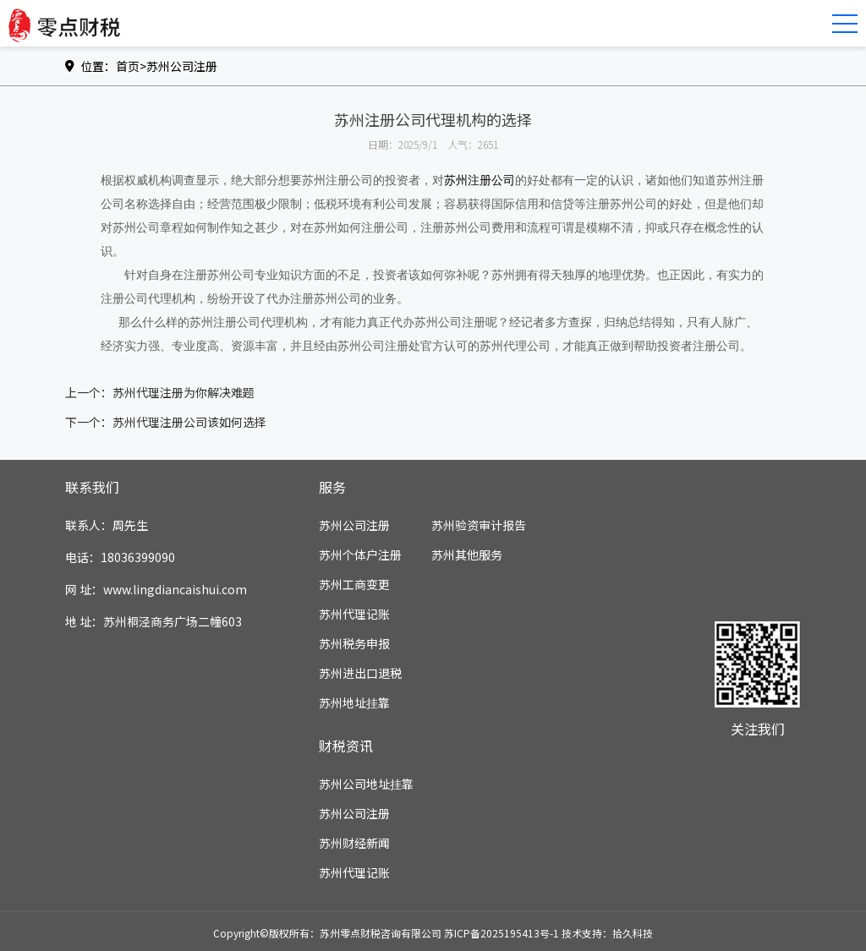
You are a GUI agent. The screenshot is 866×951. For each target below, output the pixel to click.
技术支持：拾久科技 (607, 933)
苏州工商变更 (354, 584)
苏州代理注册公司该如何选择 (189, 421)
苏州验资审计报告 (478, 524)
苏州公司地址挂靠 (366, 783)
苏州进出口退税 (360, 672)
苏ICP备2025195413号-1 (501, 933)
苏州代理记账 (354, 613)
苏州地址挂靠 (354, 702)
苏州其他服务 (466, 554)
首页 (128, 65)
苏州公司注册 (181, 65)
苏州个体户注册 (360, 554)
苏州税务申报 (354, 643)
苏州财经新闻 (354, 842)
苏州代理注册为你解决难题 (183, 392)
